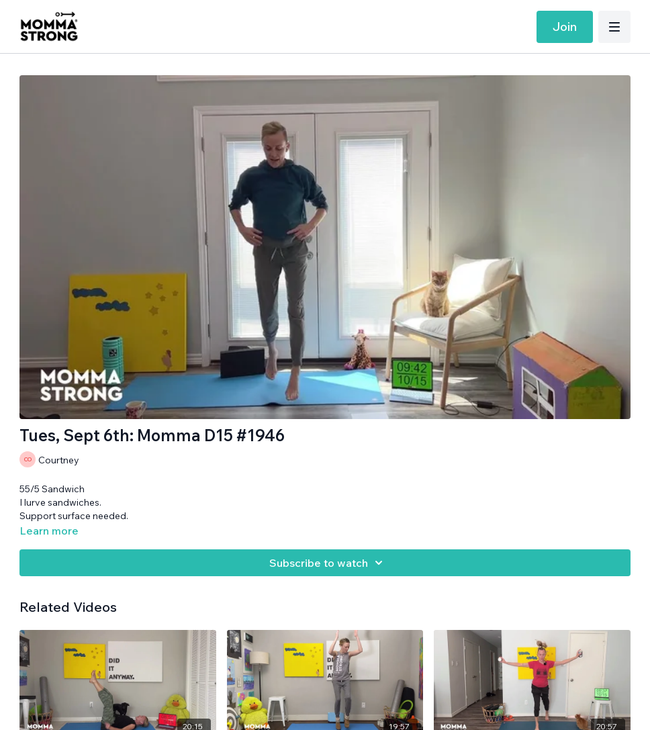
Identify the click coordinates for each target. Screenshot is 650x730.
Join (565, 26)
